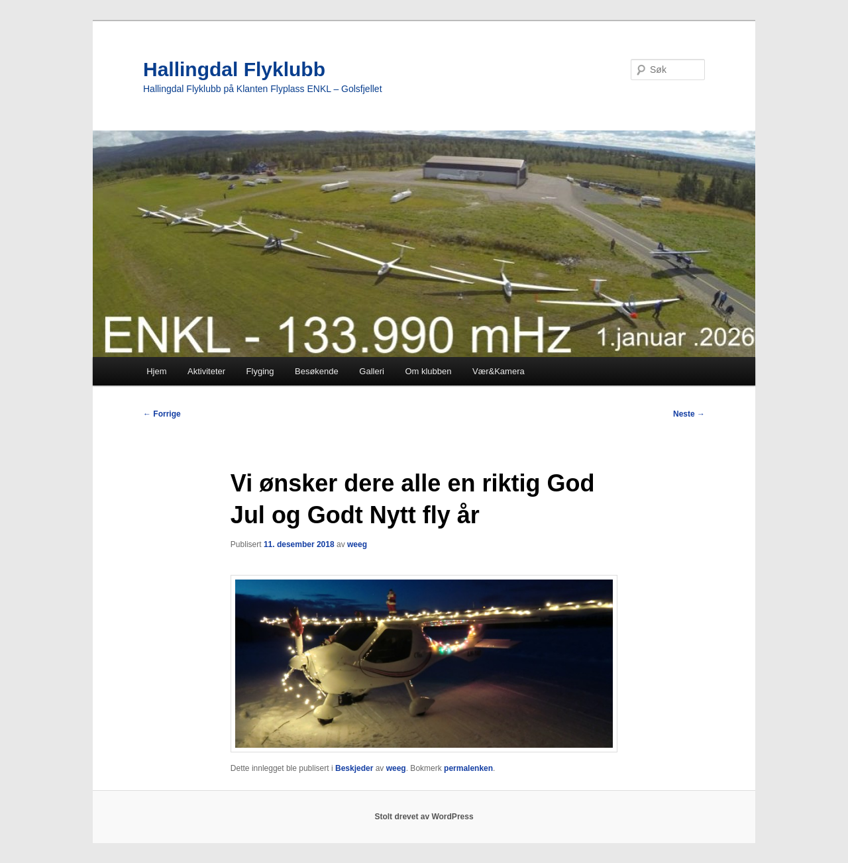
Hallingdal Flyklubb (234, 69)
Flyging (260, 371)
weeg (357, 544)
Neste (689, 414)
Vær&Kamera (498, 371)
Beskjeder (354, 768)
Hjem (156, 371)
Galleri (371, 371)
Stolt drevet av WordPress (423, 816)
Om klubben (428, 371)
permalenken (468, 768)
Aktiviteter (206, 371)
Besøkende (317, 371)
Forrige (162, 414)
